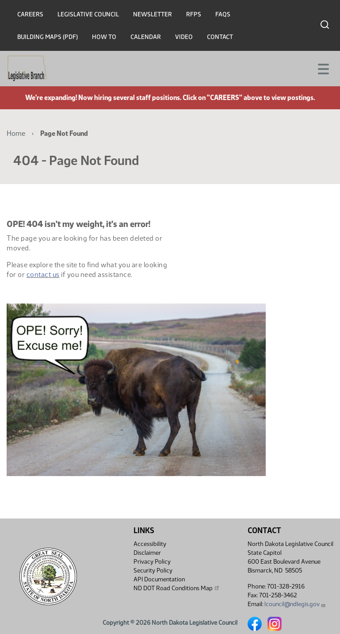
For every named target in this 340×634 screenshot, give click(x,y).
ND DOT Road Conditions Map (177, 588)
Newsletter (152, 14)
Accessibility (150, 544)
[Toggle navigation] (322, 68)
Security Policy (153, 570)
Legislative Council (88, 14)
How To (104, 37)
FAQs (222, 14)
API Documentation (159, 579)
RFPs (193, 14)
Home (16, 133)
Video (184, 37)
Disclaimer (147, 553)
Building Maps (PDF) (47, 37)
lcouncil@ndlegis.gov (295, 604)
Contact (220, 37)
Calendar (145, 37)
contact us (43, 274)
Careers (30, 14)
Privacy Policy (152, 561)
